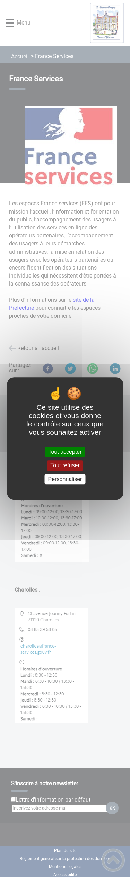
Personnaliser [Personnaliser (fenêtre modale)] (65, 479)
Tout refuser (64, 466)
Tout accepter (64, 452)
